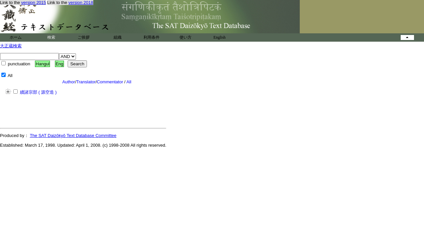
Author (68, 81)
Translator (86, 81)
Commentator (110, 81)
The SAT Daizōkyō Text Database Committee (73, 135)
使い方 (186, 37)
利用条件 (152, 37)
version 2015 (33, 2)
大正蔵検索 (11, 45)
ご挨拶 (84, 37)
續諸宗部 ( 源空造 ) (35, 92)
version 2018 (80, 2)
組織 (118, 37)
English (219, 37)
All (129, 81)
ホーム (16, 37)
